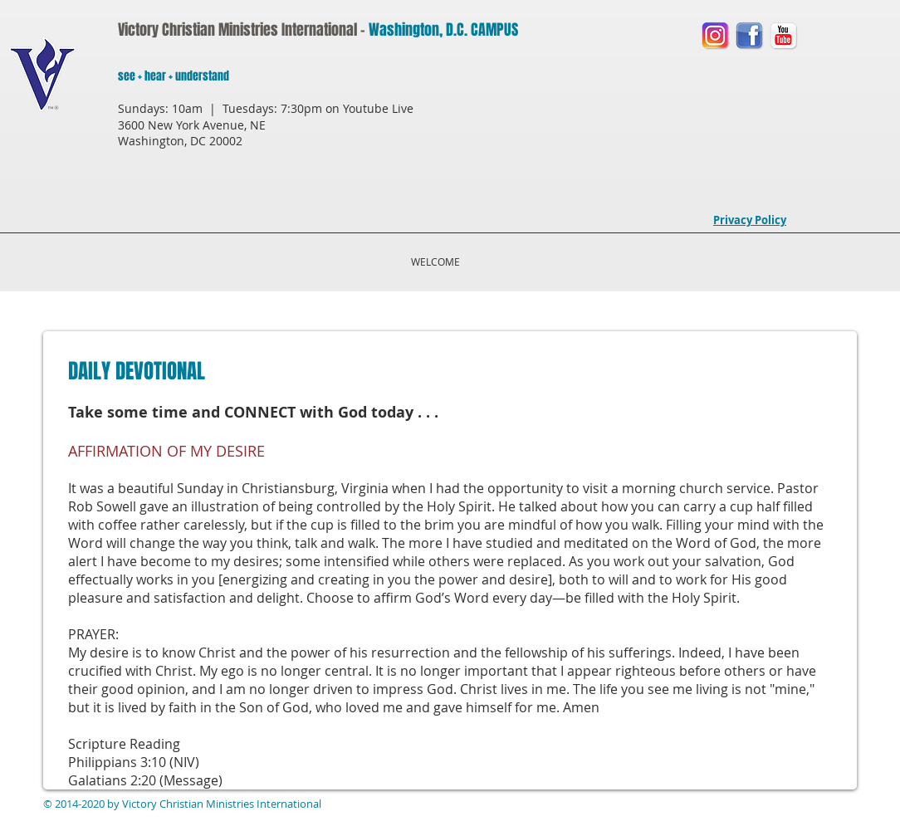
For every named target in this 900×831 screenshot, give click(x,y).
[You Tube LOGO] (783, 35)
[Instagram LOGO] (715, 35)
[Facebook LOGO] (749, 35)
